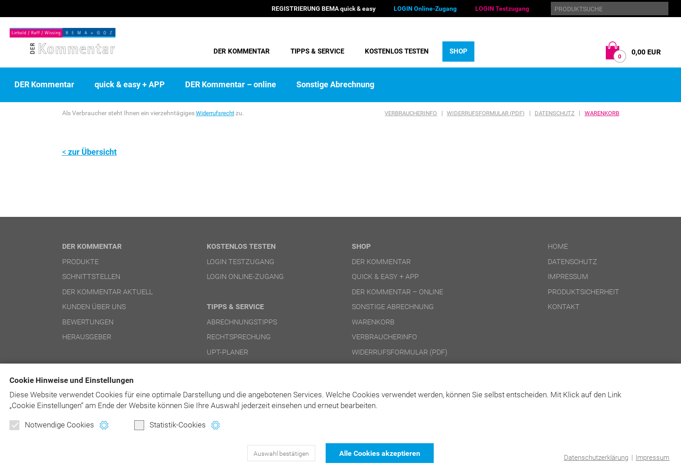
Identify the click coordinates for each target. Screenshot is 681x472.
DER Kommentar (241, 51)
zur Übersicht (92, 152)
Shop (458, 51)
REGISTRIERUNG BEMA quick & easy (324, 8)
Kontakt (564, 306)
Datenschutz (555, 113)
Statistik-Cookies (170, 425)
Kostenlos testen (397, 51)
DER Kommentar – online (230, 85)
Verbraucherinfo (411, 113)
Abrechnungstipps (242, 321)
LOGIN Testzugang (502, 8)
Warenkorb (602, 113)
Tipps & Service (317, 51)
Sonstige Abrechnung (335, 85)
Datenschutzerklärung (596, 458)
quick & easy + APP (130, 85)
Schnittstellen (91, 276)
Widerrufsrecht (216, 113)
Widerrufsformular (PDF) (486, 113)
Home (558, 246)
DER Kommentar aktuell (107, 291)
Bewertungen (88, 321)
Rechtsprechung (239, 336)
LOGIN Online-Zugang (425, 8)
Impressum (652, 458)
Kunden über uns (94, 306)
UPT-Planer (227, 351)
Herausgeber (86, 337)
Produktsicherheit (583, 291)
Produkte (80, 261)
